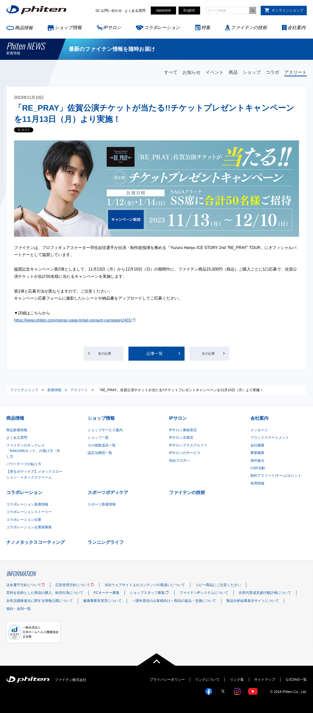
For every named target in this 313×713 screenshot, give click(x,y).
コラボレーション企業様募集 (29, 527)
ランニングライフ (106, 542)
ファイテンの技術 (249, 27)
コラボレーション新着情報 (27, 504)
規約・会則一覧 (18, 609)
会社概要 (257, 445)
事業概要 (257, 453)
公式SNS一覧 (296, 679)
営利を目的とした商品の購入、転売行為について (44, 593)
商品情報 (24, 27)
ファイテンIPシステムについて (204, 593)
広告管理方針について (72, 585)
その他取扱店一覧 (102, 445)
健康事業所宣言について (102, 601)
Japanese (163, 10)
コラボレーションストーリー (29, 512)
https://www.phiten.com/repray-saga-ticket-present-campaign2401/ (73, 320)
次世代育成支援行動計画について (265, 593)
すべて (171, 72)
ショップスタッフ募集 (147, 593)
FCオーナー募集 (106, 593)
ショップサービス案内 (105, 430)
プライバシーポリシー (167, 679)
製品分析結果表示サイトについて (252, 601)
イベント (215, 72)
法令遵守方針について (23, 585)
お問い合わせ (111, 11)
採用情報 (257, 483)
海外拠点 (257, 460)
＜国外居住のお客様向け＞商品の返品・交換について (174, 601)
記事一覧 (155, 353)
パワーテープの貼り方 (23, 464)
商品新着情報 (16, 430)
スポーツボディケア (108, 492)
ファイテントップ (24, 390)
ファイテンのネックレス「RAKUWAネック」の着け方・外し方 (33, 450)
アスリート (295, 72)
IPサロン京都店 (181, 437)
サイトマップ (264, 679)
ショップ (252, 72)
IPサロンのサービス (184, 453)
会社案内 (296, 27)
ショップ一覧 (98, 437)
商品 (233, 72)
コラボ (272, 72)
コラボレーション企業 (23, 520)
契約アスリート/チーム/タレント (275, 475)
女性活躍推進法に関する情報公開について (39, 601)
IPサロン (112, 27)
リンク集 (237, 679)
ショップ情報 (68, 27)
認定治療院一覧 (100, 453)
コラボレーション (162, 27)
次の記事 (219, 353)
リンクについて (207, 679)
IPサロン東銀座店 (183, 430)
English (189, 10)
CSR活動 (257, 468)
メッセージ (259, 430)
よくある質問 (134, 11)
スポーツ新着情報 (102, 504)
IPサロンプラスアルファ (188, 445)
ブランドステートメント (269, 437)
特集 (205, 27)
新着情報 (54, 390)
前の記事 (95, 353)
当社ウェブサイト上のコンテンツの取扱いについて (144, 585)
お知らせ (192, 72)
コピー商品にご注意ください (218, 585)
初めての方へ (179, 460)
